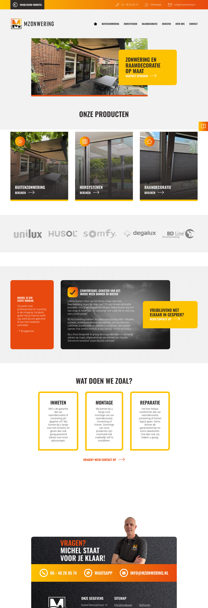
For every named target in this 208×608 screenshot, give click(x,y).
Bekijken (20, 192)
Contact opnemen (137, 76)
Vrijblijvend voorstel (27, 4)
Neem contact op (160, 319)
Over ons (180, 24)
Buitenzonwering (110, 24)
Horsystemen (130, 24)
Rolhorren (144, 605)
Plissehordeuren (123, 605)
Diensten (166, 24)
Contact (193, 24)
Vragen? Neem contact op (99, 459)
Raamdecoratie (149, 24)
